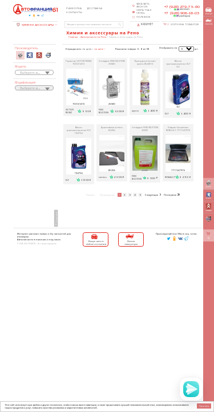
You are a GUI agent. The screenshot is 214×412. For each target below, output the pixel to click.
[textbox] (34, 73)
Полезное (143, 17)
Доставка (94, 8)
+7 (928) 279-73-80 (182, 7)
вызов (208, 22)
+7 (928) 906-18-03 (181, 13)
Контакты (74, 12)
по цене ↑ (99, 48)
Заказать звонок (143, 5)
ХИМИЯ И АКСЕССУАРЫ (35, 24)
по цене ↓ (88, 48)
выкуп (208, 11)
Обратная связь (144, 11)
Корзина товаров (183, 24)
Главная (73, 36)
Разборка (74, 8)
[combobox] (34, 72)
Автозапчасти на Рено (93, 36)
